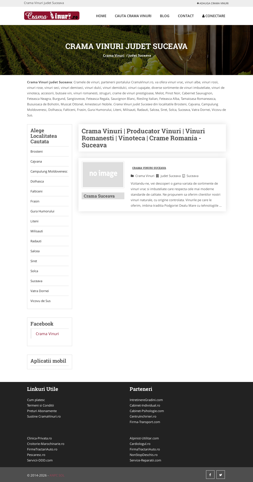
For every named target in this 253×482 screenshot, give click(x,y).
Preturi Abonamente (42, 411)
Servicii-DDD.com (40, 460)
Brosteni (36, 151)
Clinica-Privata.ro (39, 438)
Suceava (36, 281)
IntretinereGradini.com (146, 400)
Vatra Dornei (39, 291)
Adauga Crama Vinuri (212, 3)
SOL (62, 475)
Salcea (35, 251)
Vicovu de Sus (40, 301)
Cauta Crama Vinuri (133, 16)
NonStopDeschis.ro (144, 455)
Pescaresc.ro (36, 455)
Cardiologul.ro (140, 444)
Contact (186, 16)
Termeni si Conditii (40, 405)
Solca (34, 271)
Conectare (213, 16)
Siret (33, 261)
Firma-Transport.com (145, 422)
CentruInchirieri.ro (143, 416)
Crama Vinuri (113, 55)
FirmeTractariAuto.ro (42, 449)
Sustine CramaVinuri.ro (44, 416)
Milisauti (36, 231)
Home (101, 16)
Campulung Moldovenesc (48, 171)
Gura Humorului (42, 211)
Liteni (34, 221)
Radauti (35, 241)
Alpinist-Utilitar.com (144, 438)
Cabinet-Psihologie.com (147, 411)
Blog (164, 16)
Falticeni (36, 191)
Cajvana (36, 161)
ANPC (54, 475)
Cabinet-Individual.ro (145, 405)
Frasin (34, 201)
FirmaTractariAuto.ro (145, 449)
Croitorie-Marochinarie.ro (45, 444)
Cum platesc (36, 400)
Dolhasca (37, 181)
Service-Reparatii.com (145, 460)
